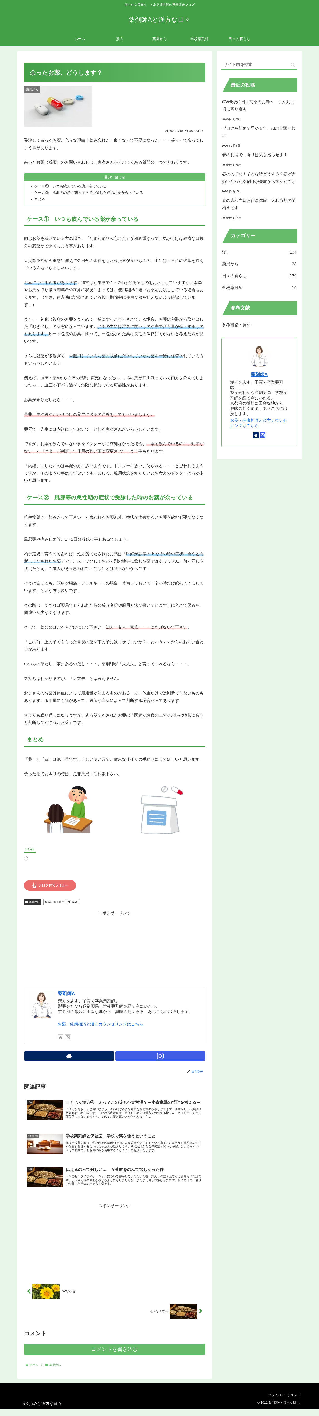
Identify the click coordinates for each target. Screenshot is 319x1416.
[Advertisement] (114, 948)
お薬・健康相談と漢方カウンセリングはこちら (100, 1025)
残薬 (72, 902)
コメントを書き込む (114, 1356)
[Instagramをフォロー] (68, 1038)
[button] (293, 64)
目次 (108, 177)
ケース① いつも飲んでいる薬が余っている (71, 186)
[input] (259, 65)
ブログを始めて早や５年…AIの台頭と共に (258, 132)
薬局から (32, 902)
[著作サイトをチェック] (60, 1038)
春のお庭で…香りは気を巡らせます (254, 155)
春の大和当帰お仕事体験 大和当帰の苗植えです (259, 204)
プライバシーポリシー (282, 1402)
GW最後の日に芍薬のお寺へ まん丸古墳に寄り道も (258, 105)
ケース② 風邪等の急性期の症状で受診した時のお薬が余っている (89, 193)
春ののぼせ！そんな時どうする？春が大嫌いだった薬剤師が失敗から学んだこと (259, 178)
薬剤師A (66, 994)
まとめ (40, 199)
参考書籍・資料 (236, 324)
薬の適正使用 (54, 902)
